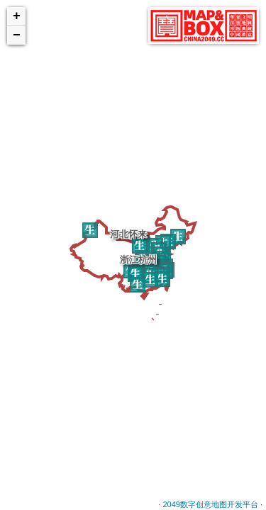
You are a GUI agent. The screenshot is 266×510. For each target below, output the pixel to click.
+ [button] (17, 16)
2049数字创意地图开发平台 (209, 504)
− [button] (17, 35)
